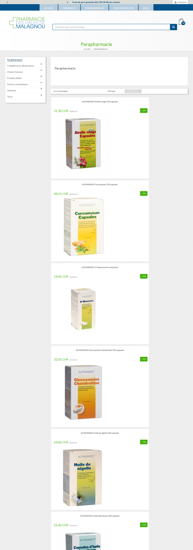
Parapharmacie (14, 58)
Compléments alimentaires (20, 64)
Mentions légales (106, 514)
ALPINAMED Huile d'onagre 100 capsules (73, 224)
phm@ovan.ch (27, 525)
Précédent (107, 347)
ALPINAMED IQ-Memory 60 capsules (165, 224)
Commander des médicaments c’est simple (96, 385)
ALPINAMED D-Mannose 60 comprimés (165, 100)
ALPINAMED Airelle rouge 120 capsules (74, 100)
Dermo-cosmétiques (17, 82)
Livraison (102, 509)
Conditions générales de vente (111, 518)
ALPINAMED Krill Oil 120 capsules (73, 286)
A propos (102, 523)
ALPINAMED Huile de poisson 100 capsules (165, 162)
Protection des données (108, 528)
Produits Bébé (14, 76)
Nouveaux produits (71, 514)
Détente (11, 88)
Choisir (140, 89)
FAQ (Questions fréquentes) (158, 481)
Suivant (140, 347)
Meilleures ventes (71, 518)
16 (133, 348)
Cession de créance (106, 537)
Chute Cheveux (15, 70)
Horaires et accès (106, 532)
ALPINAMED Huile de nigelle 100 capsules (119, 162)
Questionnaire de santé (96, 481)
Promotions (69, 509)
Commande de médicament (35, 481)
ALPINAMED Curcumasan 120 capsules (119, 100)
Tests (10, 95)
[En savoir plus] (34, 486)
